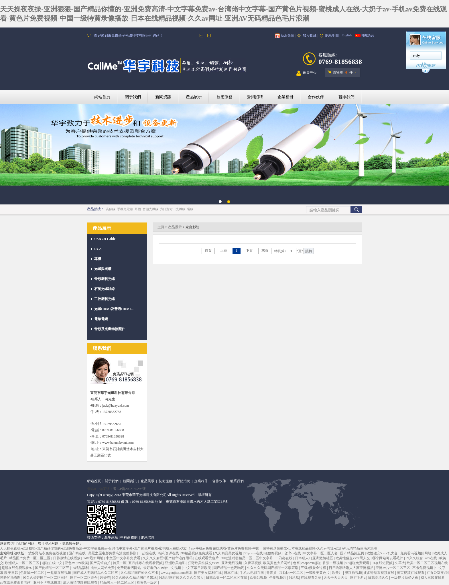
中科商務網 (128, 537)
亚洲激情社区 (323, 558)
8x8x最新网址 (93, 558)
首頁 (208, 251)
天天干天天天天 (336, 578)
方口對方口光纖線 (172, 209)
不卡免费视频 (423, 568)
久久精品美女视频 (228, 553)
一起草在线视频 (59, 573)
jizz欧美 (82, 563)
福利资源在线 (169, 553)
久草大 (400, 563)
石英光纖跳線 (104, 289)
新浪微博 (287, 36)
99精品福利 (80, 568)
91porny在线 (254, 553)
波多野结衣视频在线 (379, 573)
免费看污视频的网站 (416, 553)
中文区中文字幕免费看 (123, 558)
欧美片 (337, 573)
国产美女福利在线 (208, 573)
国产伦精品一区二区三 (52, 568)
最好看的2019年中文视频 (162, 568)
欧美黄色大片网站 (277, 563)
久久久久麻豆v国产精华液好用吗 (168, 558)
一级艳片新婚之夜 (405, 578)
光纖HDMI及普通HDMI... (113, 309)
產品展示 (194, 97)
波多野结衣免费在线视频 (47, 553)
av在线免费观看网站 (15, 582)
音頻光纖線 (150, 209)
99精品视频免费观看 (197, 553)
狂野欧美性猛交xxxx (204, 563)
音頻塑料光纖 (104, 279)
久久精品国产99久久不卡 (140, 573)
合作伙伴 (316, 97)
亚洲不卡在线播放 (47, 582)
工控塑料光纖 (104, 299)
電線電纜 (101, 319)
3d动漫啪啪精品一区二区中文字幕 (247, 558)
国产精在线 (77, 553)
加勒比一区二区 (291, 573)
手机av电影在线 (252, 573)
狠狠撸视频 (273, 553)
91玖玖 (294, 578)
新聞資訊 (163, 97)
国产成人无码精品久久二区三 (96, 573)
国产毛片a (358, 578)
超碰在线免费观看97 (17, 568)
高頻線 (110, 209)
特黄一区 (120, 563)
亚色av (70, 563)
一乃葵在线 (284, 558)
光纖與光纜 (102, 269)
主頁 (160, 227)
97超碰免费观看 (357, 563)
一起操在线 (148, 553)
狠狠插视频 (353, 573)
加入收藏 (309, 36)
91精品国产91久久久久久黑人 (181, 578)
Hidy (416, 56)
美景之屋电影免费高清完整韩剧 (112, 553)
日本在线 (231, 573)
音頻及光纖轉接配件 (109, 329)
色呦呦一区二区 (32, 573)
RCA (98, 249)
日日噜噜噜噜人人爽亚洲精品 (351, 568)
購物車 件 (340, 72)
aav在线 (431, 558)
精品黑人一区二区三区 (117, 582)
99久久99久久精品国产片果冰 (134, 578)
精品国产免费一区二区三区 (30, 558)
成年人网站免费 (102, 568)
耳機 (138, 209)
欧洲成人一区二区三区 (22, 563)
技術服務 (224, 97)
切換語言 (367, 36)
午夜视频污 (278, 578)
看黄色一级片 (147, 582)
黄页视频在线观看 (411, 573)
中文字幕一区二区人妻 (320, 553)
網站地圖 (332, 36)
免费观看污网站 (129, 568)
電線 (190, 209)
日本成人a (303, 558)
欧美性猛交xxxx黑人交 (353, 558)
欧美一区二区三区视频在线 (427, 563)
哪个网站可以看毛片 (388, 558)
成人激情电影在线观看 (80, 582)
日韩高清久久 (378, 578)
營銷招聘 (255, 97)
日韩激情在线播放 (67, 558)
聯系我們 (346, 97)
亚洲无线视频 (232, 563)
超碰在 (105, 578)
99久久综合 (415, 558)
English (347, 35)
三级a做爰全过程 (314, 568)
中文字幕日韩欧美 (198, 568)
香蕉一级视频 (333, 563)
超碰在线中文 (52, 563)
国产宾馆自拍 (100, 563)
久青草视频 (252, 563)
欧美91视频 (259, 578)
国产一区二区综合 (84, 578)
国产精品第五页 (352, 553)
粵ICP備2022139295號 (129, 489)
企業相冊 (285, 97)
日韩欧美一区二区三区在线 (227, 578)
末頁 (264, 251)
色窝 (296, 563)
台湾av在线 (293, 553)
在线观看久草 (311, 578)
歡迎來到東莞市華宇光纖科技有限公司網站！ (128, 36)
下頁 (249, 251)
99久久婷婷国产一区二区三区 (45, 578)
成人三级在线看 (433, 578)
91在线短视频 (382, 563)
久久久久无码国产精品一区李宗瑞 (273, 568)
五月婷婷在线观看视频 (146, 563)
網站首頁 (102, 97)
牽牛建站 (111, 537)
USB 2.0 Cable (104, 239)
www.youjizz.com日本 (176, 573)
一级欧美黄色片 (318, 573)
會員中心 (306, 73)
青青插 (271, 573)
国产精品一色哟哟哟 (229, 568)
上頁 (223, 251)
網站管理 (148, 537)
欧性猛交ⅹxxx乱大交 (383, 553)
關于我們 (133, 97)
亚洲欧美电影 (175, 563)
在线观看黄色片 (207, 558)
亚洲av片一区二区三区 (393, 568)
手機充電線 (125, 209)
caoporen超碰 (311, 563)
